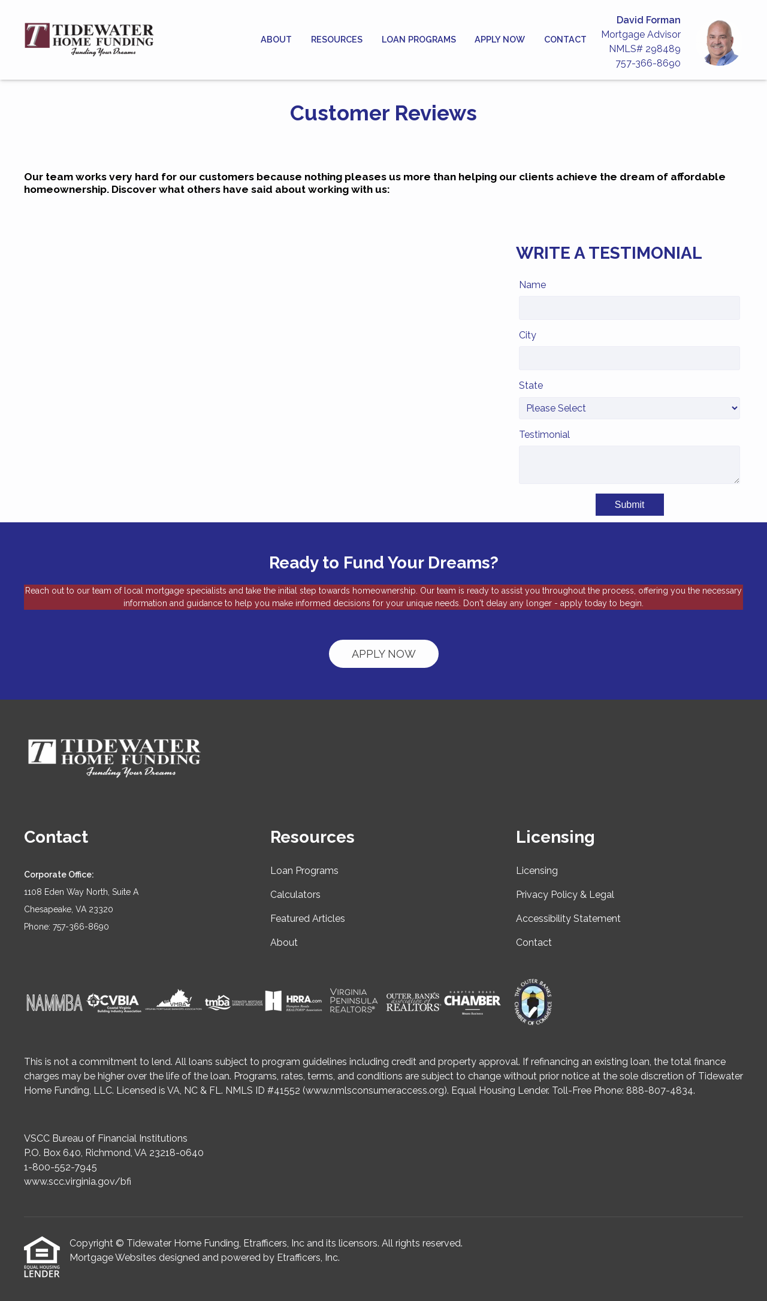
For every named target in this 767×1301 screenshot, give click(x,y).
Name (532, 285)
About (276, 39)
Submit (630, 505)
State (531, 385)
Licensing (537, 870)
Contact (565, 39)
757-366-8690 (648, 63)
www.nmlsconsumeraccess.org (375, 1090)
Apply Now (500, 39)
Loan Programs (419, 39)
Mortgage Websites (113, 1257)
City (527, 335)
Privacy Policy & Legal (565, 894)
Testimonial (544, 434)
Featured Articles (307, 918)
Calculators (295, 894)
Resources (337, 39)
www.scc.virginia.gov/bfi (77, 1181)
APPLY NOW (384, 654)
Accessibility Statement (568, 918)
